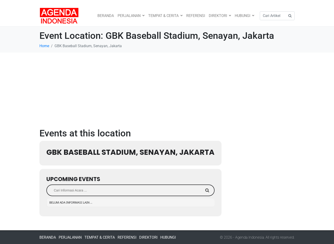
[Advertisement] (167, 87)
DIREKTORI (220, 15)
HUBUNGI (244, 15)
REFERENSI (195, 15)
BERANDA (105, 15)
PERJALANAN (131, 15)
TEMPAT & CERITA (165, 15)
